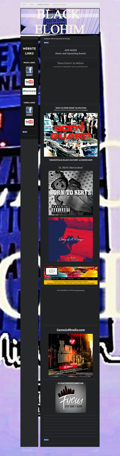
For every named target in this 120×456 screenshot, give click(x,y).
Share (46, 42)
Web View (95, 451)
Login (96, 449)
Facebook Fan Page (79, 290)
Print (24, 449)
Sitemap (29, 449)
